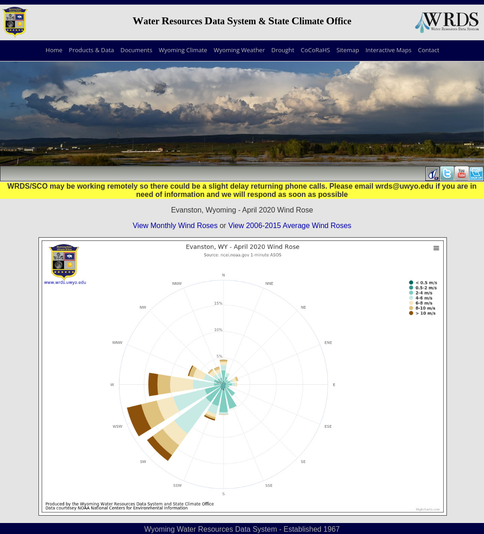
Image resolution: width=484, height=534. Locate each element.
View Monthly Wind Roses (175, 225)
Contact (429, 50)
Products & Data (91, 50)
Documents (136, 50)
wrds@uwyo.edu (404, 186)
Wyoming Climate (183, 50)
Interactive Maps (388, 50)
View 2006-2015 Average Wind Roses (289, 225)
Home (54, 50)
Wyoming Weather (239, 50)
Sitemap (348, 50)
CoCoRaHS (315, 50)
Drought (282, 50)
